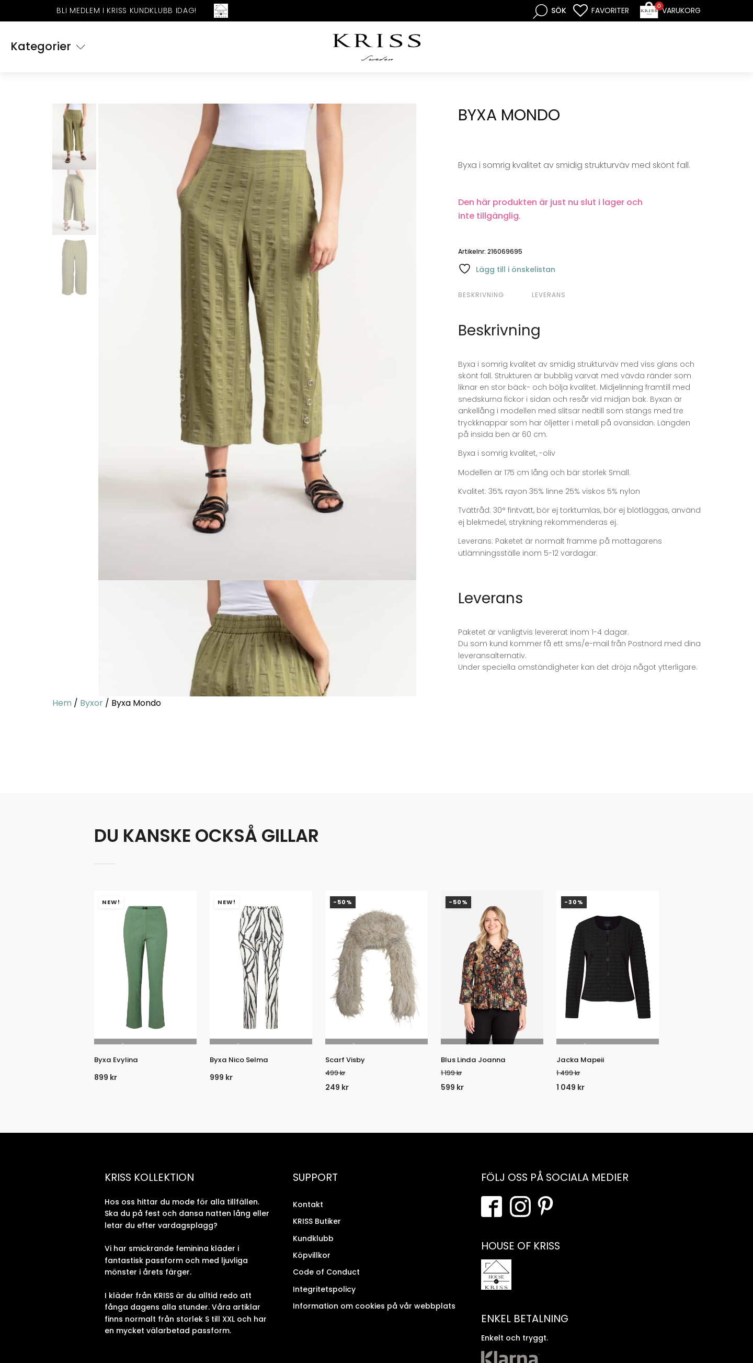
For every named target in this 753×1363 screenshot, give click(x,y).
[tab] (493, 296)
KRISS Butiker (317, 1230)
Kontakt (308, 1214)
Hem (62, 705)
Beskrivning (481, 296)
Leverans (549, 296)
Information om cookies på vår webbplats (374, 1315)
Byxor (91, 705)
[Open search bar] (549, 10)
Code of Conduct (326, 1281)
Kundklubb (313, 1247)
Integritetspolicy (324, 1298)
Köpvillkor (311, 1264)
